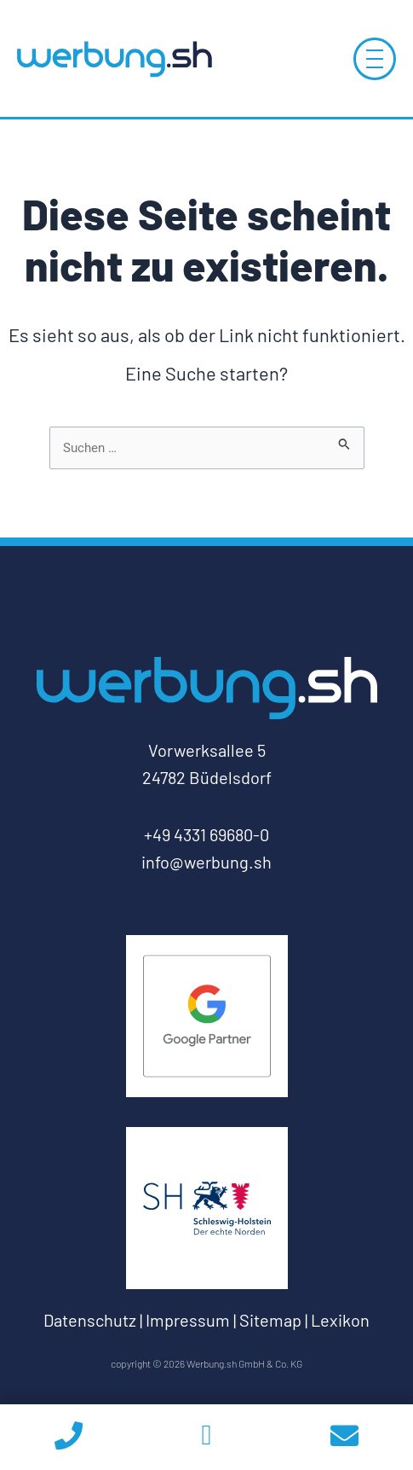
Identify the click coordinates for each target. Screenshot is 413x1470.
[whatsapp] (207, 1437)
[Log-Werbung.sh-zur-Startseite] (114, 58)
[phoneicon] (69, 1437)
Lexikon (340, 1320)
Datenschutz (89, 1320)
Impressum (188, 1320)
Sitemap (270, 1320)
